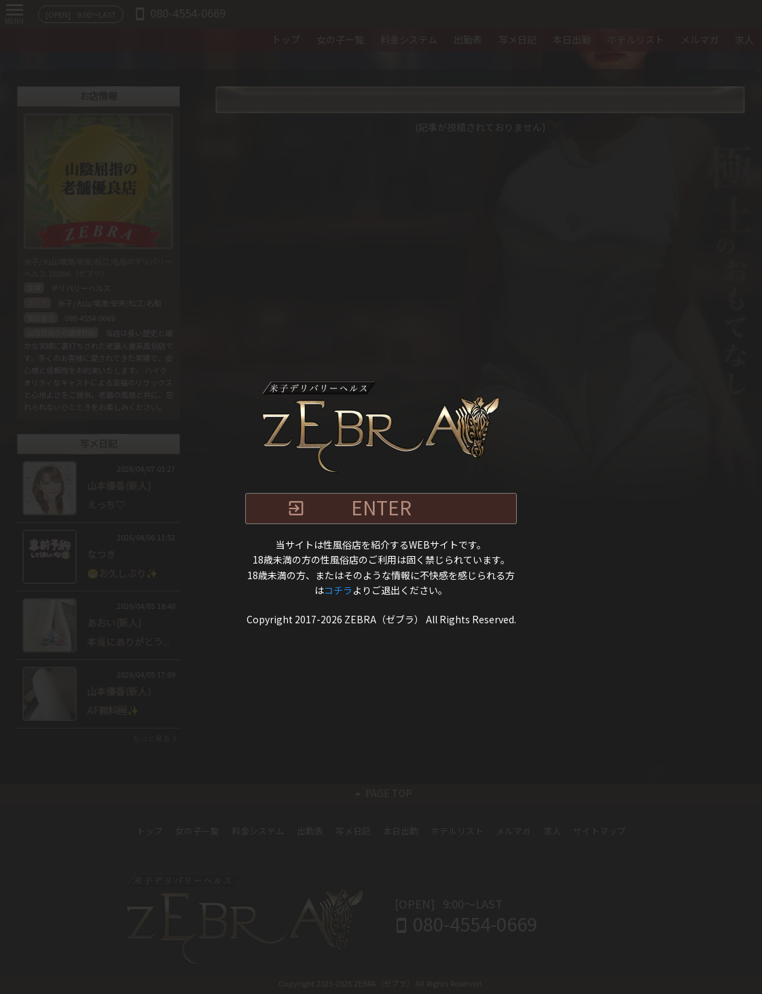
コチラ (338, 590)
